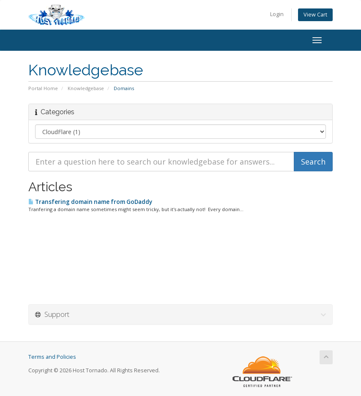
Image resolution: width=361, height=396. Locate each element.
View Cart (315, 14)
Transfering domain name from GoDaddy (90, 202)
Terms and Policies (52, 356)
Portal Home (43, 88)
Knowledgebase (86, 88)
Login (277, 14)
